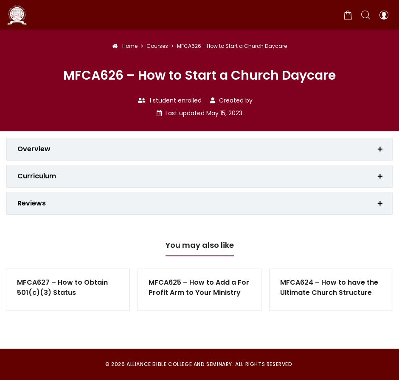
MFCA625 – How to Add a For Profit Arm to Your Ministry (199, 287)
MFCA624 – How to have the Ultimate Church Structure (329, 287)
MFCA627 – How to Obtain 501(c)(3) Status (62, 287)
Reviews (31, 203)
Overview (34, 149)
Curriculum (36, 176)
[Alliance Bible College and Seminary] (17, 15)
